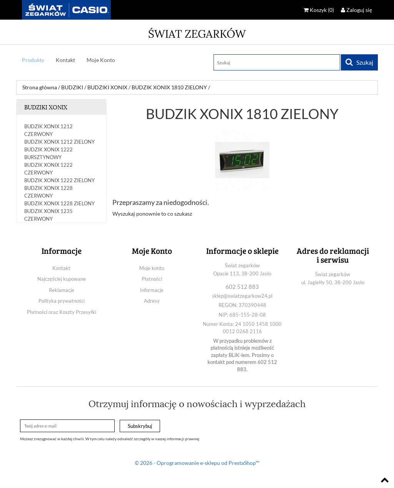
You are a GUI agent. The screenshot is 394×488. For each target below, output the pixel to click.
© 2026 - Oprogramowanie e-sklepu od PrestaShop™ (197, 462)
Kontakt (65, 60)
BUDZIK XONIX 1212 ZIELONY (59, 142)
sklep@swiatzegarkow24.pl (242, 296)
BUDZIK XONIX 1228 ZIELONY (59, 203)
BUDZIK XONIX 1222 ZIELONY (59, 180)
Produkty (33, 60)
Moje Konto (101, 60)
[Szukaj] (277, 62)
